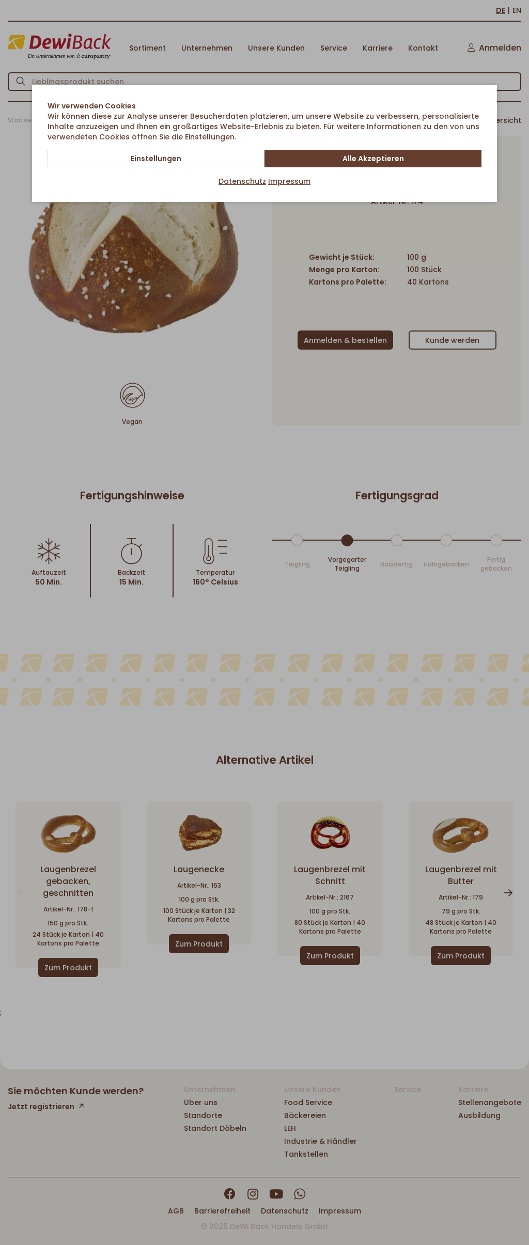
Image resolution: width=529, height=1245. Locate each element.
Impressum (289, 181)
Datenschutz (242, 181)
